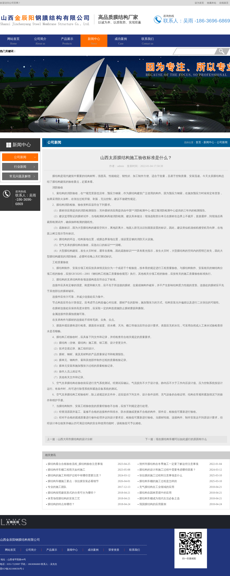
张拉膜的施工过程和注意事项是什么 (160, 475)
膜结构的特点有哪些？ (61, 504)
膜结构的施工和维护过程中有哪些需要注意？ (74, 475)
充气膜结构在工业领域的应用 (156, 487)
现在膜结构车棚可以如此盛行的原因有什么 (181, 439)
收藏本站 (211, 3)
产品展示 (67, 41)
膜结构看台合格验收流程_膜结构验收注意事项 (75, 464)
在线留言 (223, 3)
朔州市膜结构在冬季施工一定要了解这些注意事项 (168, 464)
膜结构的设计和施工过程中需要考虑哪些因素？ (167, 469)
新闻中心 (94, 41)
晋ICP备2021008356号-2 (12, 568)
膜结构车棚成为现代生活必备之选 (159, 498)
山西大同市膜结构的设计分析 (75, 439)
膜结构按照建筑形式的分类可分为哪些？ (72, 492)
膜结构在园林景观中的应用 (155, 492)
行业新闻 (20, 166)
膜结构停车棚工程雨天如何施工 (66, 469)
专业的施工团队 (57, 487)
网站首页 (13, 41)
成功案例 (121, 41)
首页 (198, 142)
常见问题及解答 (20, 176)
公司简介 (40, 41)
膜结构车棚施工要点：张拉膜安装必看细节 (73, 481)
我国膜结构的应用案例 (152, 504)
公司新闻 (20, 157)
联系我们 (147, 41)
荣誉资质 (113, 549)
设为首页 (199, 3)
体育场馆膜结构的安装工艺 (64, 498)
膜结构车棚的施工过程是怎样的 (158, 481)
